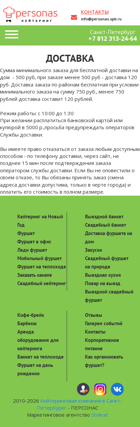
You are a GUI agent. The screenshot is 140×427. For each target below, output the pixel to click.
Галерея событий (103, 323)
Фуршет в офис (34, 241)
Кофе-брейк (30, 315)
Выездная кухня (103, 275)
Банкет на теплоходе (40, 357)
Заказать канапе (34, 275)
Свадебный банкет (105, 225)
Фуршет (26, 233)
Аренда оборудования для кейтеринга (38, 340)
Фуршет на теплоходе (41, 266)
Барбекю (27, 323)
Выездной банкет (104, 216)
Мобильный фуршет (39, 258)
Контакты (95, 332)
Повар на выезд (102, 283)
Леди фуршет (32, 250)
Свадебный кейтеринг (41, 283)
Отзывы (93, 315)
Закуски (93, 250)
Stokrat (99, 414)
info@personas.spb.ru (101, 18)
